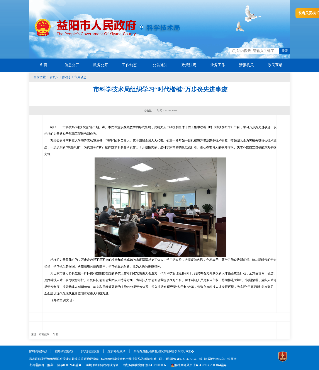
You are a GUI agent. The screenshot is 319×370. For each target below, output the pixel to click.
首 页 (43, 65)
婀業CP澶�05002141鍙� (64, 365)
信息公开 (71, 65)
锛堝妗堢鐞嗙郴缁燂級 (102, 365)
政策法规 (189, 65)
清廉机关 (246, 65)
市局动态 (80, 77)
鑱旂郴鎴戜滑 (116, 351)
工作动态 (129, 65)
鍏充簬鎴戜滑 (90, 351)
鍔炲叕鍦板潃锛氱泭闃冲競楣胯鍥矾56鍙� (164, 351)
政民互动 (275, 65)
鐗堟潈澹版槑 (64, 351)
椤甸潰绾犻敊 (38, 351)
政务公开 (100, 65)
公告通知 (160, 65)
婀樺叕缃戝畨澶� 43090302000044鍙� (199, 365)
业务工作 (217, 65)
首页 (53, 77)
